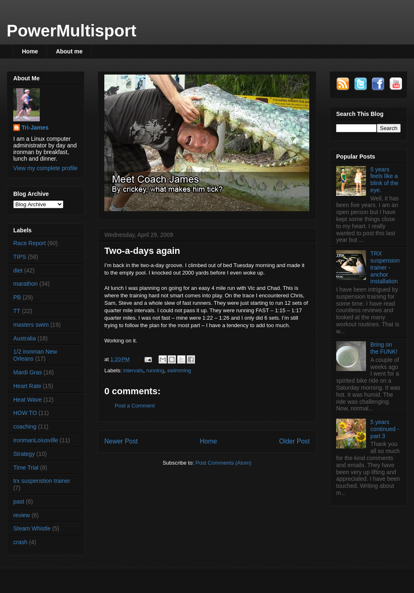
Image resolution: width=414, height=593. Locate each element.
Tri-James (35, 127)
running (155, 370)
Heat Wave (27, 399)
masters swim (31, 324)
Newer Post (121, 441)
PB (17, 297)
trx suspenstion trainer (41, 480)
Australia (24, 338)
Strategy (24, 454)
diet (18, 270)
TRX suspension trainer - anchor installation (385, 267)
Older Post (294, 441)
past (18, 501)
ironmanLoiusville (35, 440)
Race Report (29, 243)
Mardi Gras (27, 372)
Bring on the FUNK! (384, 348)
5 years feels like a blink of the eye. (385, 179)
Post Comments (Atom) (223, 463)
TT (16, 311)
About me (69, 51)
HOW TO (25, 413)
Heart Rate (27, 386)
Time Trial (26, 467)
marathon (25, 283)
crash (20, 542)
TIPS (19, 256)
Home (30, 51)
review (21, 515)
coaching (24, 426)
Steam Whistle (32, 528)
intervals (133, 370)
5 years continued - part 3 (385, 429)
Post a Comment (135, 406)
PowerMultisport (71, 31)
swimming (179, 370)
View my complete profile (45, 168)
